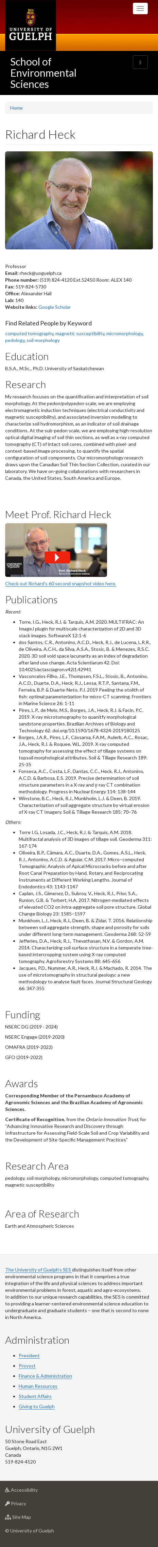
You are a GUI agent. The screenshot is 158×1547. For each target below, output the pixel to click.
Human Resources (38, 1386)
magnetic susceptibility (79, 333)
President (29, 1355)
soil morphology (43, 340)
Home (16, 108)
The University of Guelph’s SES (38, 1269)
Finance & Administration (45, 1376)
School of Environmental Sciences (43, 72)
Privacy (26, 1505)
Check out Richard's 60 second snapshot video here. (60, 583)
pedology (14, 340)
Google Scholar (54, 307)
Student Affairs (35, 1396)
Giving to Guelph (37, 1406)
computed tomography (29, 333)
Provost (27, 1366)
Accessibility (32, 1491)
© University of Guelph (29, 1530)
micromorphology (124, 333)
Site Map (28, 1518)
